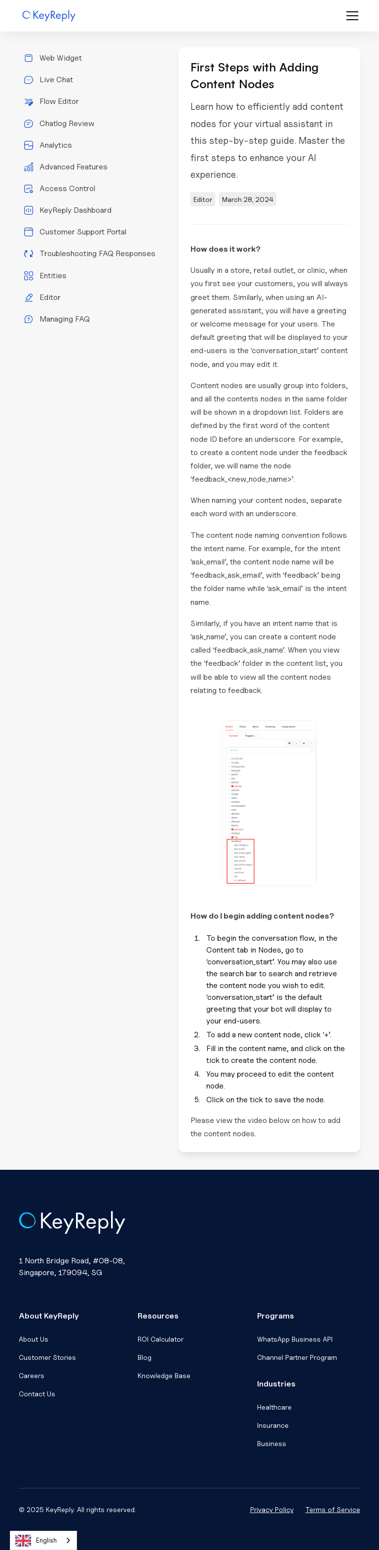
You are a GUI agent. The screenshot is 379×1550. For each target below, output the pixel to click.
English (36, 1541)
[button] (350, 16)
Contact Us (37, 1393)
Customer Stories (47, 1357)
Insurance (273, 1425)
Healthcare (274, 1407)
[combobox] (43, 1540)
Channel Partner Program (297, 1357)
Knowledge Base (164, 1375)
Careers (31, 1375)
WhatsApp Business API (295, 1339)
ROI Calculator (161, 1339)
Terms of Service (332, 1509)
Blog (145, 1357)
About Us (33, 1339)
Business (271, 1443)
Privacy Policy (272, 1509)
